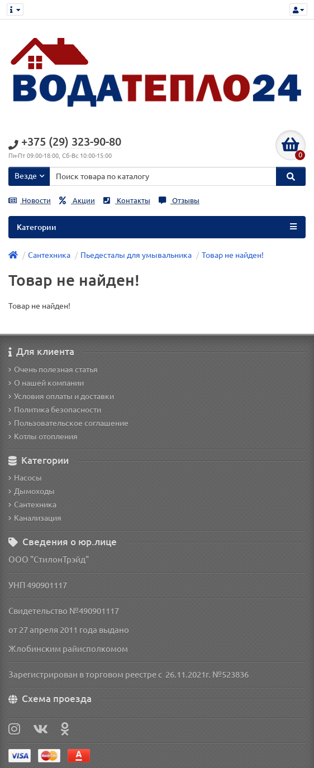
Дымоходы (31, 491)
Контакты (126, 200)
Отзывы (179, 200)
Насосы (25, 477)
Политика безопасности (54, 409)
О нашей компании (46, 382)
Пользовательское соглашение (68, 423)
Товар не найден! (233, 255)
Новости (29, 200)
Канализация (34, 517)
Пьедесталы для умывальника (136, 255)
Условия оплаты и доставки (61, 396)
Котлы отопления (43, 436)
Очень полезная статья (53, 369)
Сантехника (49, 255)
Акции (77, 200)
